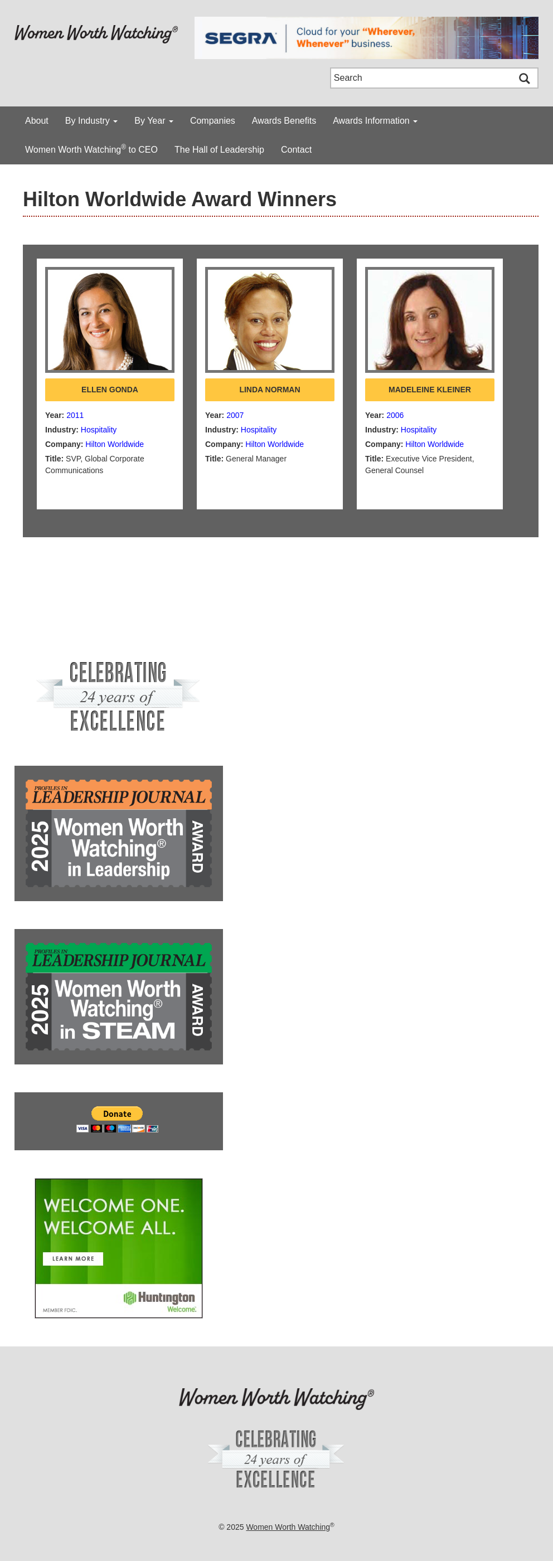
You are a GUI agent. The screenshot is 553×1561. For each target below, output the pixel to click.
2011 (75, 415)
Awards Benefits (284, 120)
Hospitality (99, 429)
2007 (235, 415)
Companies (212, 120)
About (36, 120)
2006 (395, 415)
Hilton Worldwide (114, 444)
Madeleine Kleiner (430, 389)
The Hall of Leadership (219, 149)
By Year (153, 120)
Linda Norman (269, 389)
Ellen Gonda (109, 389)
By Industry (91, 120)
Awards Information (375, 120)
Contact (296, 149)
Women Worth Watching (288, 1527)
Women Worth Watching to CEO (91, 148)
